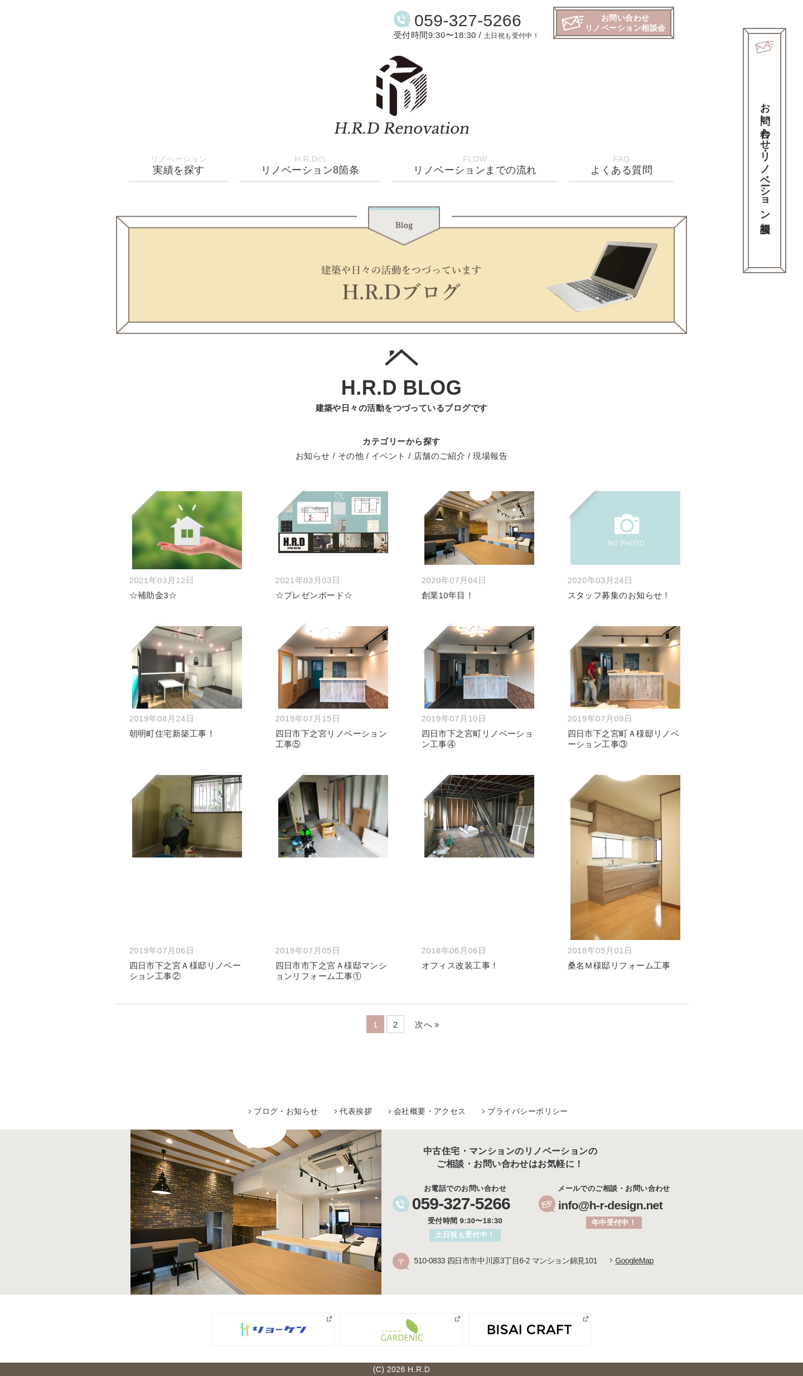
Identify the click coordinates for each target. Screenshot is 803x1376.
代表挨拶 (356, 1109)
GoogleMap (634, 1258)
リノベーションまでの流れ (474, 165)
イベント (388, 454)
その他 (351, 454)
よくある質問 (621, 165)
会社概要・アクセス (430, 1109)
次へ (423, 1023)
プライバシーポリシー (527, 1109)
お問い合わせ (765, 156)
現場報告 (490, 454)
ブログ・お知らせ (286, 1109)
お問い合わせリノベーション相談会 (625, 22)
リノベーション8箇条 (310, 165)
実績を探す (179, 165)
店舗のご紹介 (440, 454)
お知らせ (313, 454)
